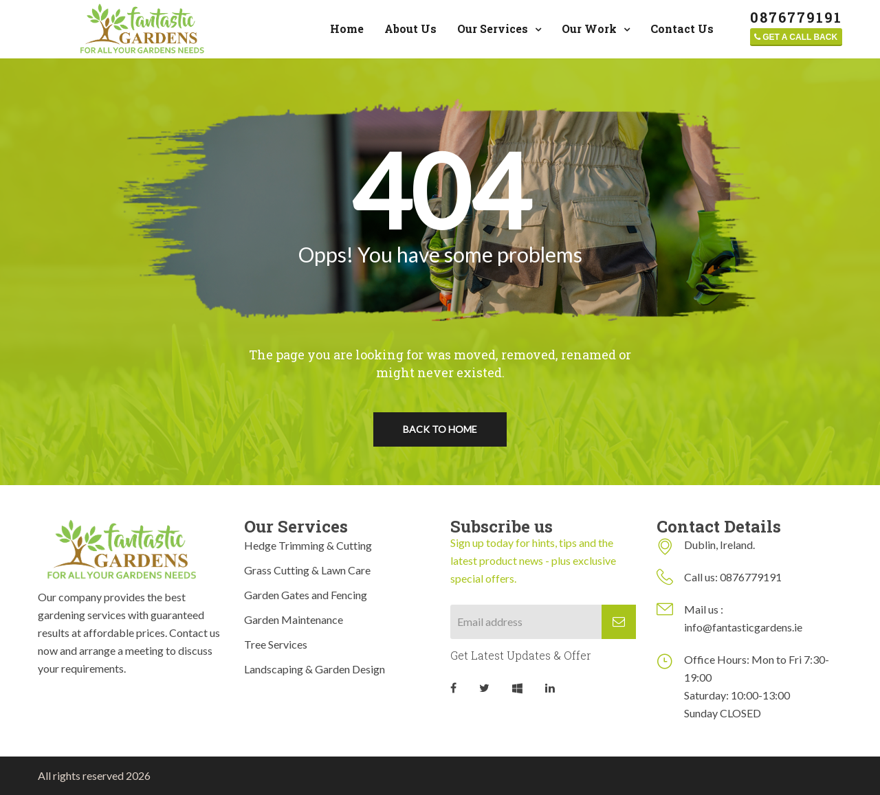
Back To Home (440, 429)
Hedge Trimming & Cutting (308, 545)
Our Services (492, 28)
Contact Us (682, 28)
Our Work (589, 28)
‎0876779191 (796, 17)
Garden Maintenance (293, 619)
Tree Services (275, 644)
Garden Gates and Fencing (305, 594)
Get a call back (795, 37)
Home (347, 28)
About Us (410, 28)
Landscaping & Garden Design (314, 668)
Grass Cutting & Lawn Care (307, 569)
